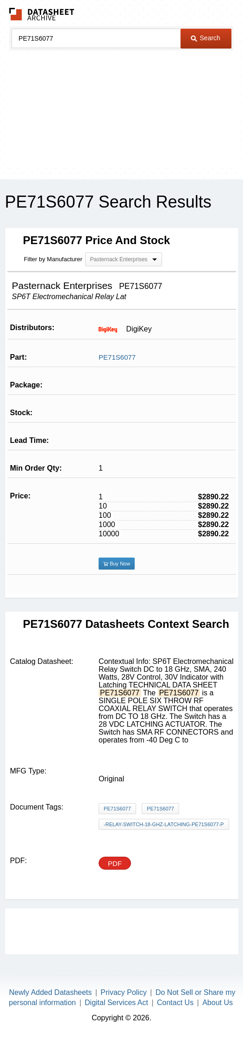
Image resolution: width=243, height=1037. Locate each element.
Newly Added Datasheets (50, 992)
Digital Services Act (116, 1002)
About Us (217, 1002)
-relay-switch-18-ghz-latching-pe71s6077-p (164, 824)
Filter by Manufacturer (53, 259)
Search (205, 38)
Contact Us (175, 1002)
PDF (115, 863)
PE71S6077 (117, 357)
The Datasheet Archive (42, 14)
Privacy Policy (123, 992)
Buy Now (116, 563)
